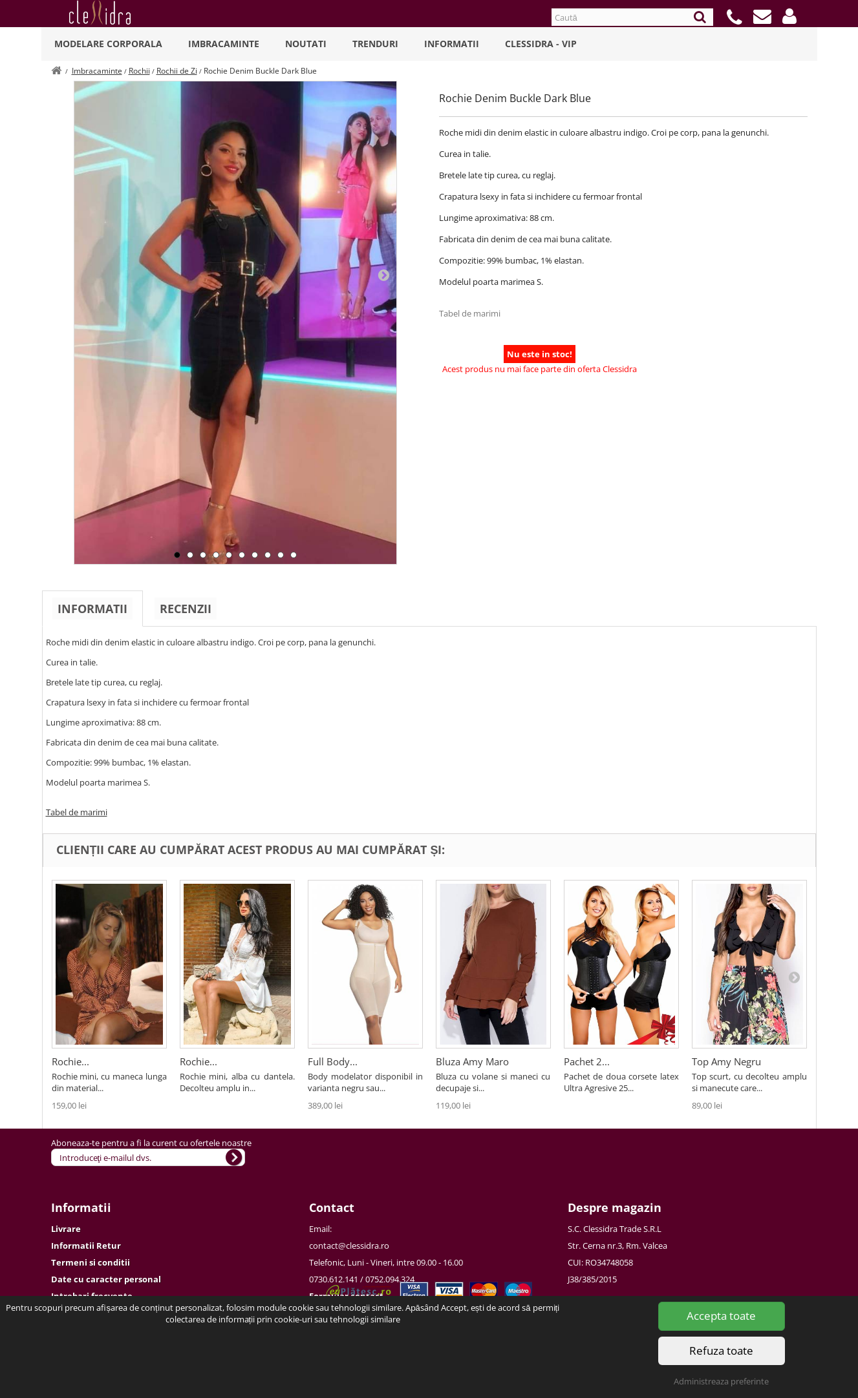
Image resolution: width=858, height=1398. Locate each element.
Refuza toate (721, 1350)
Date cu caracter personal (106, 1279)
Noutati (306, 43)
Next (383, 274)
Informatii (451, 43)
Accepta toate (721, 1315)
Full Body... (333, 1061)
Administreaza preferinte (721, 1381)
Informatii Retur (86, 1245)
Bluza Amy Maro (472, 1061)
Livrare (66, 1229)
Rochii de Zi (176, 70)
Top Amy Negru (726, 1061)
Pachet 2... (587, 1061)
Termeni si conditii (90, 1262)
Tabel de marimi (469, 313)
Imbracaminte (223, 43)
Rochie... (70, 1061)
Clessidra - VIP (541, 43)
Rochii (139, 70)
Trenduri (375, 43)
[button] (789, 16)
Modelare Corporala (108, 43)
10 (293, 555)
